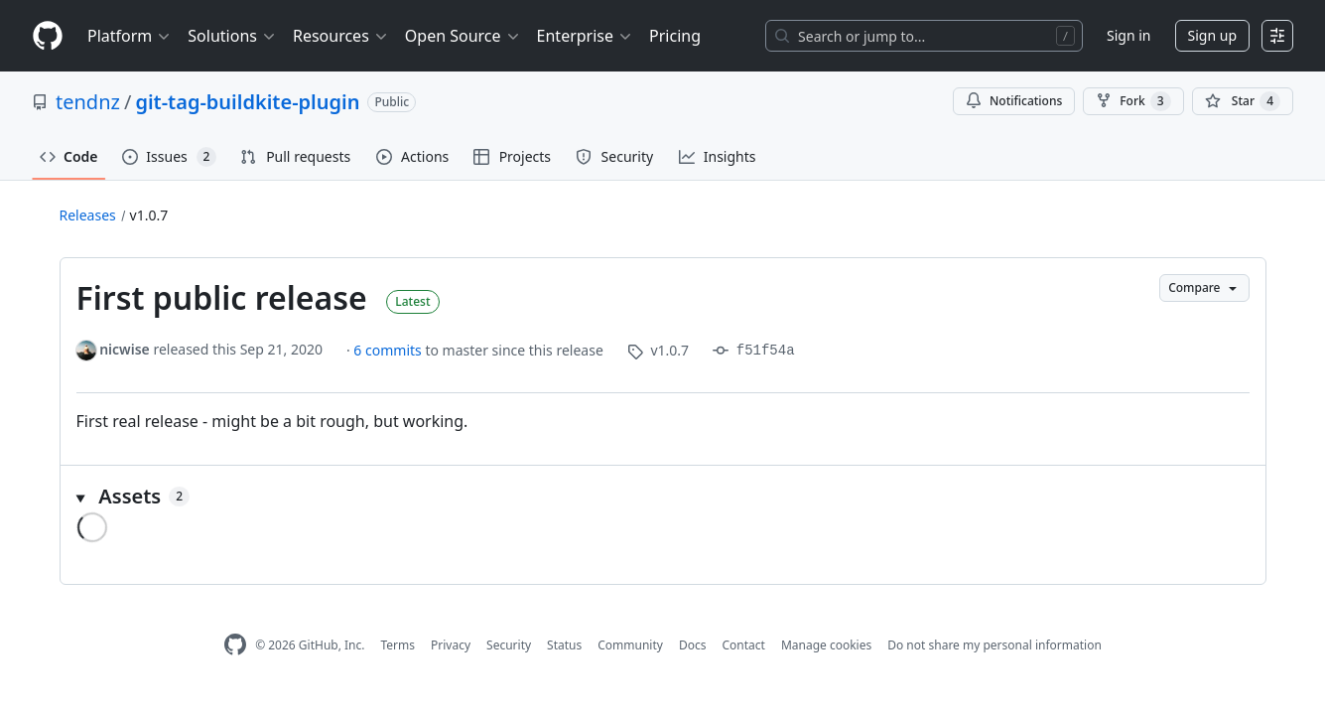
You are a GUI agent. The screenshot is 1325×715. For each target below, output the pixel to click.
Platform (129, 36)
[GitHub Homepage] (235, 645)
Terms (397, 645)
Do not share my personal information (994, 645)
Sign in (1128, 35)
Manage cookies (826, 645)
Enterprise (585, 36)
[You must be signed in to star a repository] (1242, 101)
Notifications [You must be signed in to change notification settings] (1014, 100)
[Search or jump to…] (924, 36)
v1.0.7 (149, 215)
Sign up (1212, 35)
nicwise (124, 349)
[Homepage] (48, 36)
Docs (693, 645)
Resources (341, 36)
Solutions (232, 36)
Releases (88, 215)
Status (564, 645)
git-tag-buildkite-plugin (247, 101)
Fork (1133, 101)
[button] (663, 496)
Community (630, 645)
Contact (743, 645)
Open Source (463, 36)
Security (508, 645)
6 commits (389, 350)
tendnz (88, 101)
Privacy (450, 645)
